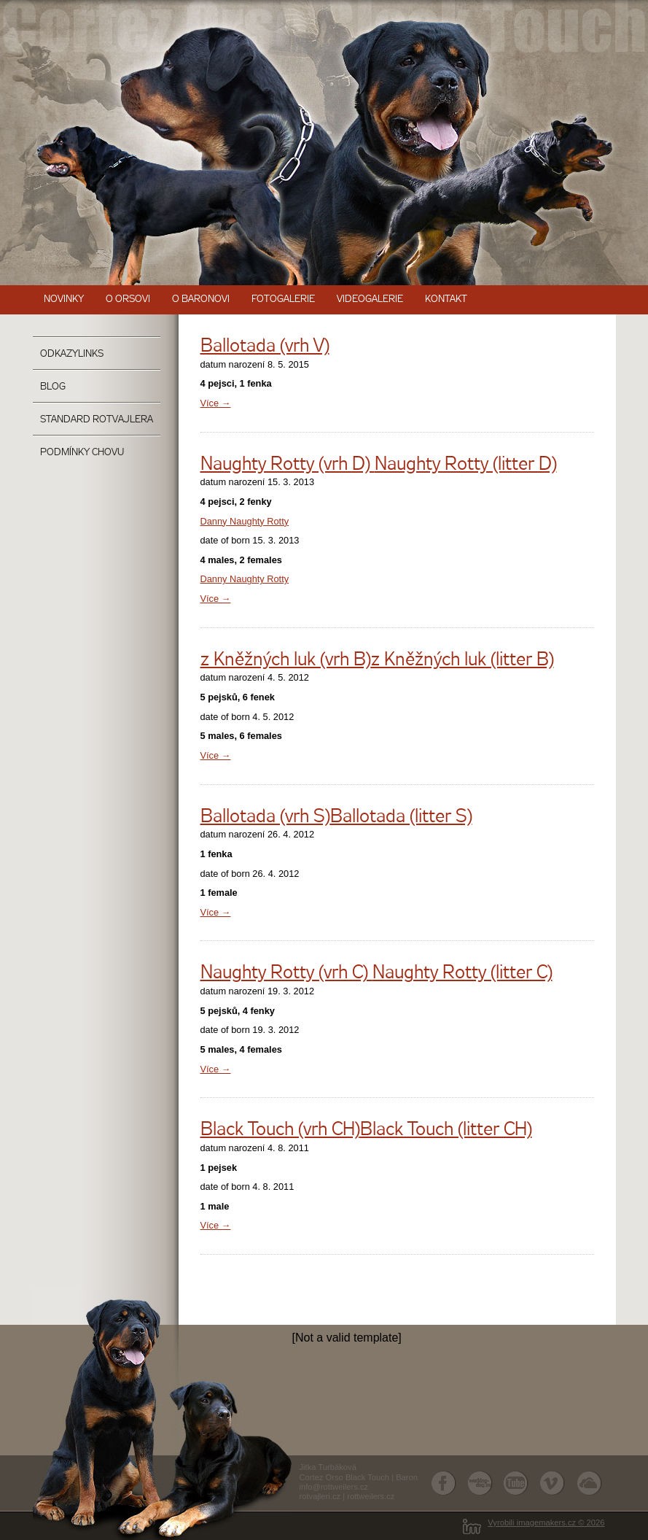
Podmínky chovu (82, 453)
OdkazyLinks (72, 354)
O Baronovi (201, 299)
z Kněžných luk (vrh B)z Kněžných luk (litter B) (377, 661)
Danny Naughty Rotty (244, 521)
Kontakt (446, 299)
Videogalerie (370, 299)
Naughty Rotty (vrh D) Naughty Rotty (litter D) (378, 465)
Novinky (64, 299)
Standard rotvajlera (96, 420)
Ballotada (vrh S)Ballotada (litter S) (336, 817)
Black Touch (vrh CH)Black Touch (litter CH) (366, 1130)
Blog (53, 387)
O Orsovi (128, 299)
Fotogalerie (283, 299)
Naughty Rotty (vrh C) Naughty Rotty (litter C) (376, 973)
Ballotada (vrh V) (264, 347)
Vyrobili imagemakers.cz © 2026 (546, 1522)
